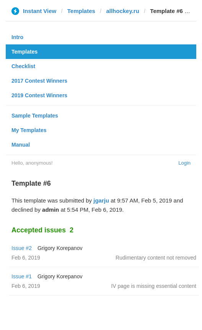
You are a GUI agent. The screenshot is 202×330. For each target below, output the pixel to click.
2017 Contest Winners (39, 81)
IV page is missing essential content (153, 286)
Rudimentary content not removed (156, 258)
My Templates (29, 130)
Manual (20, 145)
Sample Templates (34, 116)
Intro (17, 37)
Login (184, 163)
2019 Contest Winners (39, 95)
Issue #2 (21, 248)
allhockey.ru (122, 11)
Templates (81, 11)
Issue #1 (21, 276)
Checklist (23, 66)
